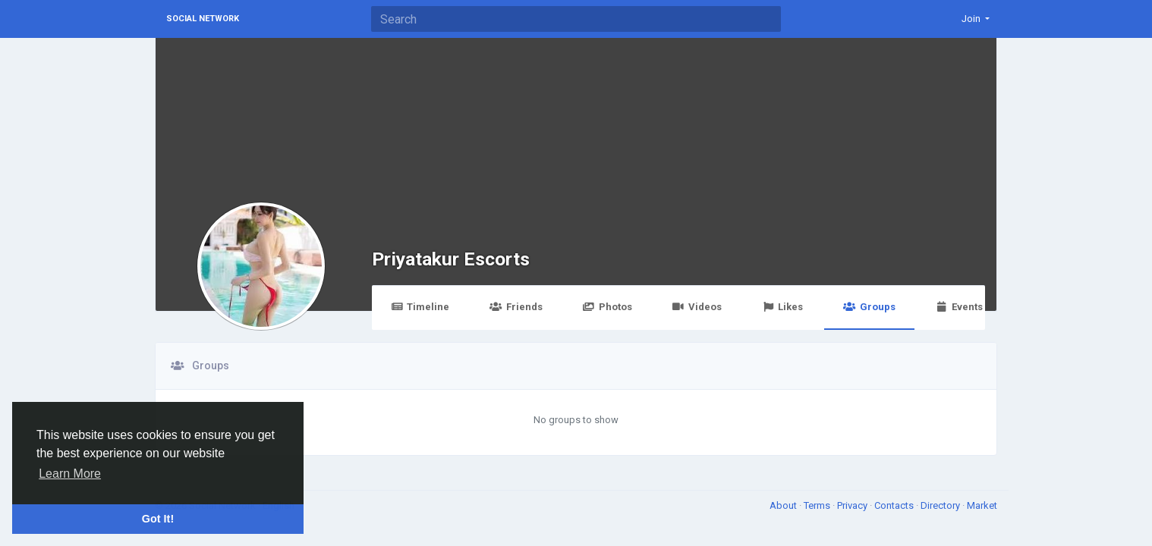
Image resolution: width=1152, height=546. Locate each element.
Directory (941, 505)
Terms (818, 505)
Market (982, 505)
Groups (869, 306)
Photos (607, 306)
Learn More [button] (70, 473)
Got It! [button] (158, 519)
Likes (782, 306)
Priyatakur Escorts (451, 259)
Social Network (202, 19)
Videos (697, 306)
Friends (515, 306)
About (784, 505)
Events (959, 306)
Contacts (895, 505)
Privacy (853, 505)
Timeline (420, 306)
